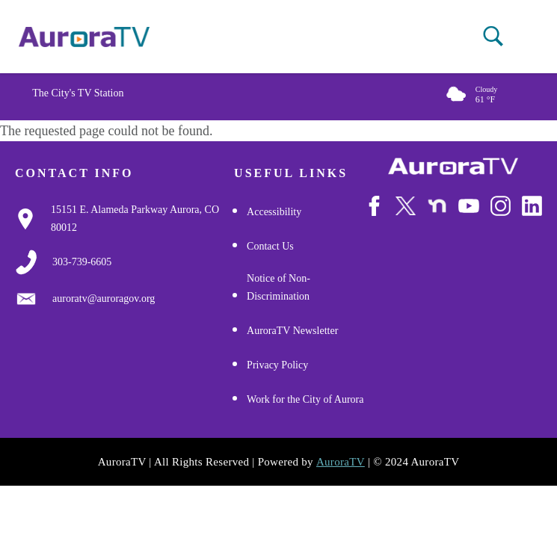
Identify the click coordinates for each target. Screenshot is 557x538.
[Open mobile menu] (519, 37)
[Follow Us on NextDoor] (437, 215)
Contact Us (270, 246)
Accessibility (274, 211)
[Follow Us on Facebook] (374, 215)
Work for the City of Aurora (305, 399)
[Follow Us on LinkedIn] (532, 215)
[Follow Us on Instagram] (500, 215)
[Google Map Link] (142, 219)
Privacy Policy (277, 365)
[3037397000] (81, 262)
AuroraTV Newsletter (292, 330)
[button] (493, 36)
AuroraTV (340, 462)
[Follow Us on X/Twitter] (406, 215)
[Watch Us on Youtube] (468, 215)
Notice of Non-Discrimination (278, 287)
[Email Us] (103, 299)
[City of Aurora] (453, 166)
